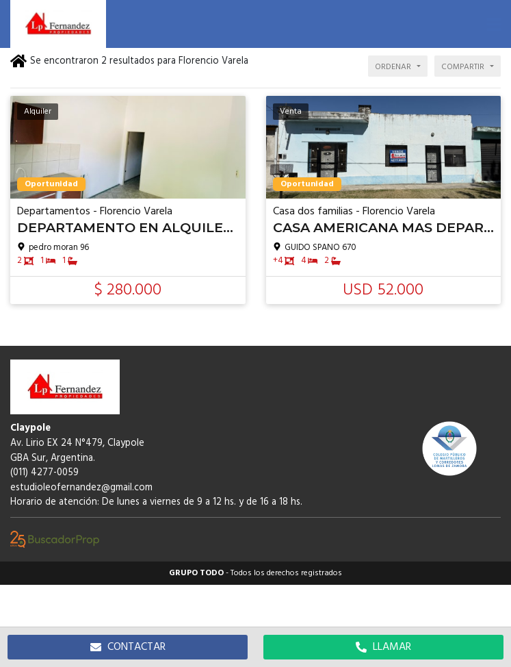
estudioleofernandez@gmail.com (81, 488)
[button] (494, 24)
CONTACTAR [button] (128, 647)
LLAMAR (383, 647)
